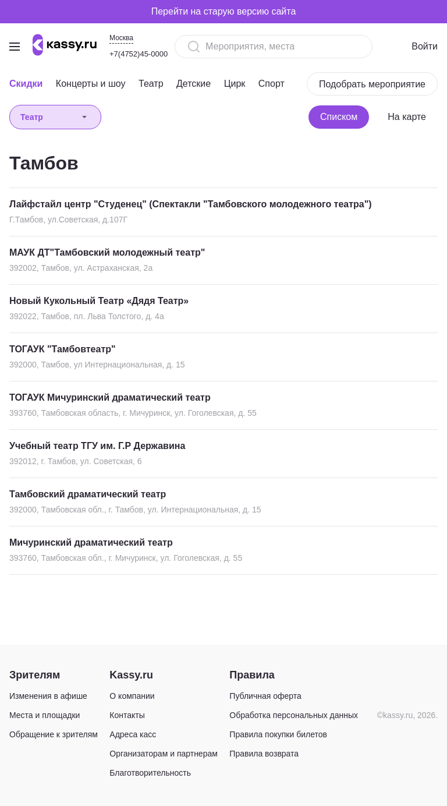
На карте (407, 117)
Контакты (126, 715)
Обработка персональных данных (293, 715)
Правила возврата (264, 753)
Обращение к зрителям (53, 734)
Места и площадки (44, 715)
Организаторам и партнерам (163, 753)
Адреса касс (132, 734)
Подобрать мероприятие (372, 84)
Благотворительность (150, 772)
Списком (338, 117)
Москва (121, 38)
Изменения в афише (48, 696)
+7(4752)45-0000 (138, 54)
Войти (424, 46)
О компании (131, 696)
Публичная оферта (265, 696)
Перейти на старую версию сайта (223, 11)
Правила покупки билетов (278, 734)
